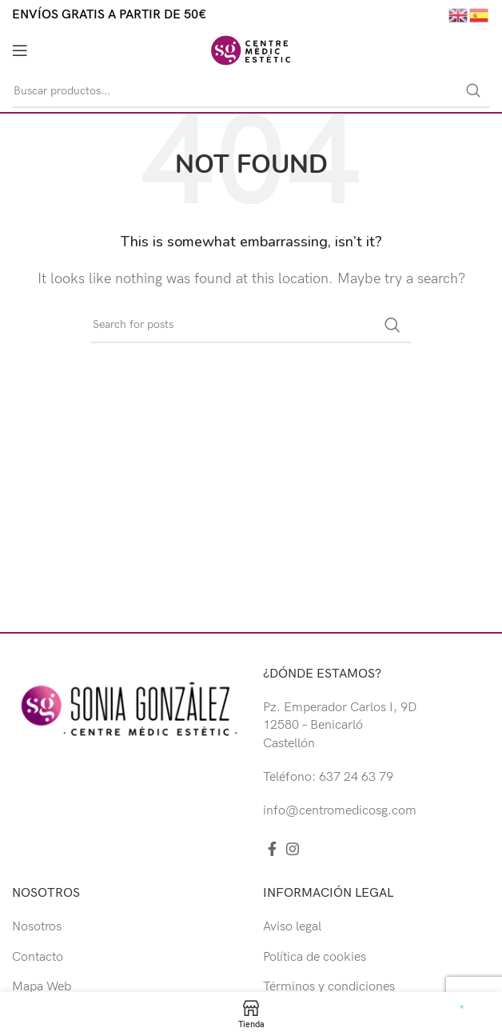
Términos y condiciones (329, 986)
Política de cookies (314, 957)
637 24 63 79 (356, 777)
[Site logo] (250, 50)
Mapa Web (41, 986)
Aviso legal (292, 926)
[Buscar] (251, 91)
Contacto (37, 957)
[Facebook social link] (272, 849)
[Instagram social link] (292, 849)
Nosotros (37, 926)
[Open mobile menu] (20, 50)
